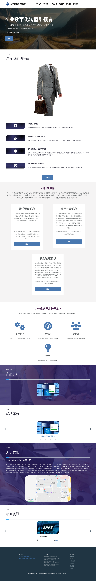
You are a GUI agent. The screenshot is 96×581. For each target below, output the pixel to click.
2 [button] (41, 401)
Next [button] (90, 391)
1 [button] (39, 401)
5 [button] (49, 401)
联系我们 (75, 4)
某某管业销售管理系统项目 (48, 436)
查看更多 (57, 540)
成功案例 (61, 4)
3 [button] (44, 401)
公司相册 (73, 561)
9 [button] (58, 439)
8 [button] (57, 401)
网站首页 (38, 4)
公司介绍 (73, 560)
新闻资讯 (68, 4)
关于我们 (45, 4)
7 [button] (54, 401)
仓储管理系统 (48, 398)
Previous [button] (5, 391)
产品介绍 (54, 4)
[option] (48, 391)
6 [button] (52, 401)
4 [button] (47, 401)
